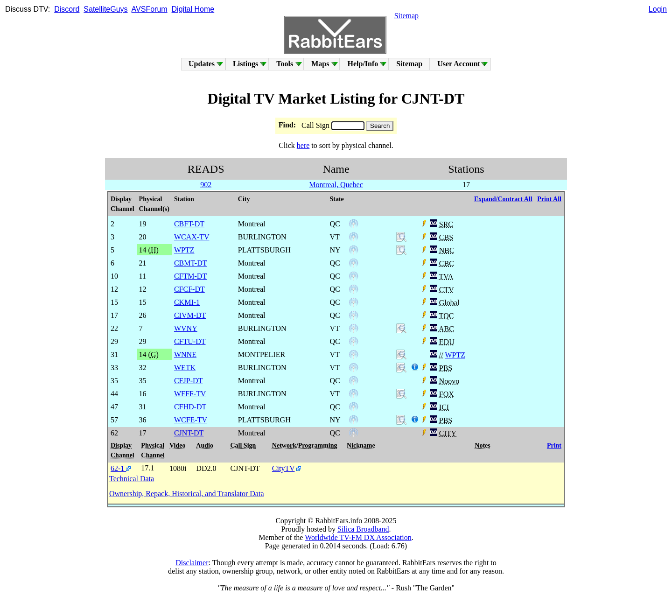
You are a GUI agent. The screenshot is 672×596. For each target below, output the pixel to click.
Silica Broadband (363, 529)
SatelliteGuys (105, 9)
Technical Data (131, 479)
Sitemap (406, 16)
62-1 (121, 468)
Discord (66, 9)
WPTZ (455, 355)
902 (205, 185)
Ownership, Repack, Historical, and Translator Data (186, 494)
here (303, 145)
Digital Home (193, 9)
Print (554, 445)
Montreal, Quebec (336, 185)
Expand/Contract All (503, 199)
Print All (549, 199)
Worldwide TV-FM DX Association (358, 537)
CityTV (283, 468)
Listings (245, 64)
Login (658, 9)
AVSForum (150, 9)
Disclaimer (191, 563)
